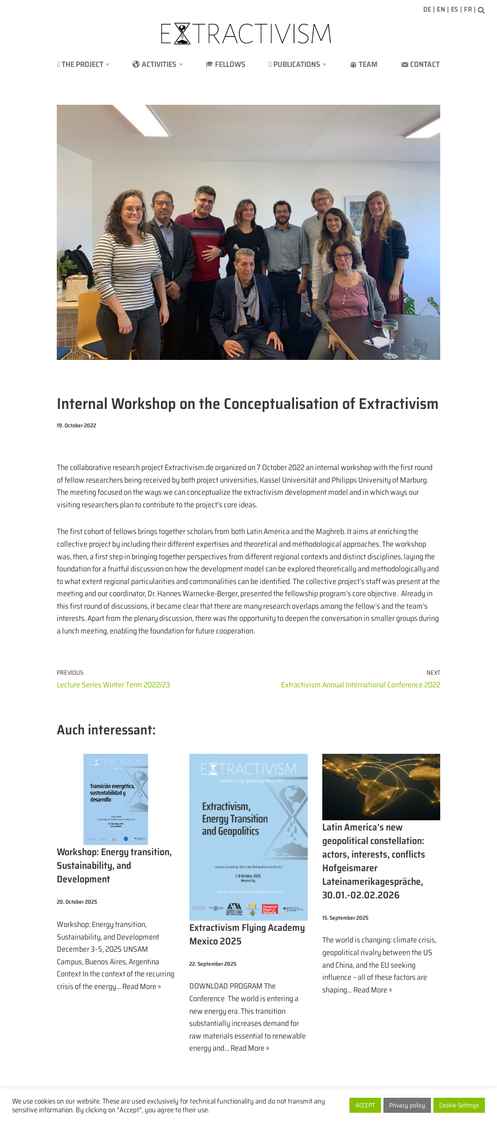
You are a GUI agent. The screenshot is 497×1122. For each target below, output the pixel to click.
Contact (420, 64)
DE (427, 9)
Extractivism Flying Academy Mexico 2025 (247, 934)
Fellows (226, 64)
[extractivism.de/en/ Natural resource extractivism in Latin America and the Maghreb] (248, 34)
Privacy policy (407, 1105)
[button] (107, 64)
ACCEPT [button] (365, 1105)
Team (363, 64)
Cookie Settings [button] (459, 1105)
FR (468, 9)
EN (441, 9)
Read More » (141, 986)
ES (455, 9)
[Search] (481, 10)
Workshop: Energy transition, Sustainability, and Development (114, 865)
